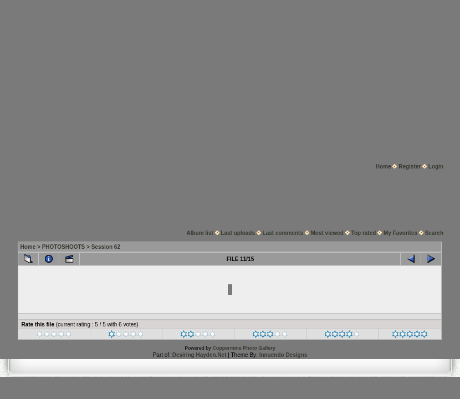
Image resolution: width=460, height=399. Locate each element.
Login (435, 166)
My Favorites (400, 233)
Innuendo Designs (283, 355)
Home (383, 166)
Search (434, 233)
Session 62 (105, 247)
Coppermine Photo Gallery (243, 348)
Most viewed (327, 233)
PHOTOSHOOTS (63, 247)
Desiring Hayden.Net (199, 355)
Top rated (363, 233)
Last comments (283, 233)
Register (409, 166)
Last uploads (238, 233)
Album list (199, 233)
